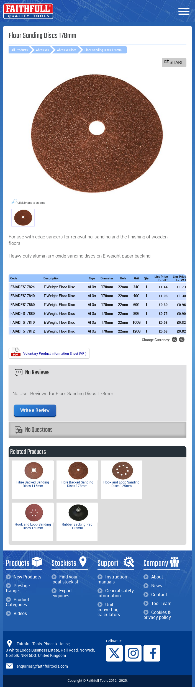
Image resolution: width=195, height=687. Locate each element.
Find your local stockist (65, 579)
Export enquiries (62, 593)
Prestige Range (18, 588)
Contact (155, 594)
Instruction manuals (112, 579)
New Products (23, 577)
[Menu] (184, 11)
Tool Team (157, 603)
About (153, 577)
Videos (16, 613)
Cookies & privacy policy (157, 614)
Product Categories (17, 602)
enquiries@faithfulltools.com (42, 665)
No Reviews (32, 372)
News (152, 586)
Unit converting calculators (109, 609)
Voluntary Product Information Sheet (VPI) (48, 352)
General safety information (116, 593)
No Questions (34, 430)
